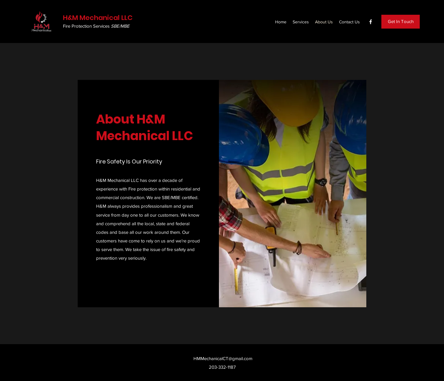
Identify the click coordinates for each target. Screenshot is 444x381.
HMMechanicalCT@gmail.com (222, 358)
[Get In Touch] (400, 22)
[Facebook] (371, 22)
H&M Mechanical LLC (98, 17)
